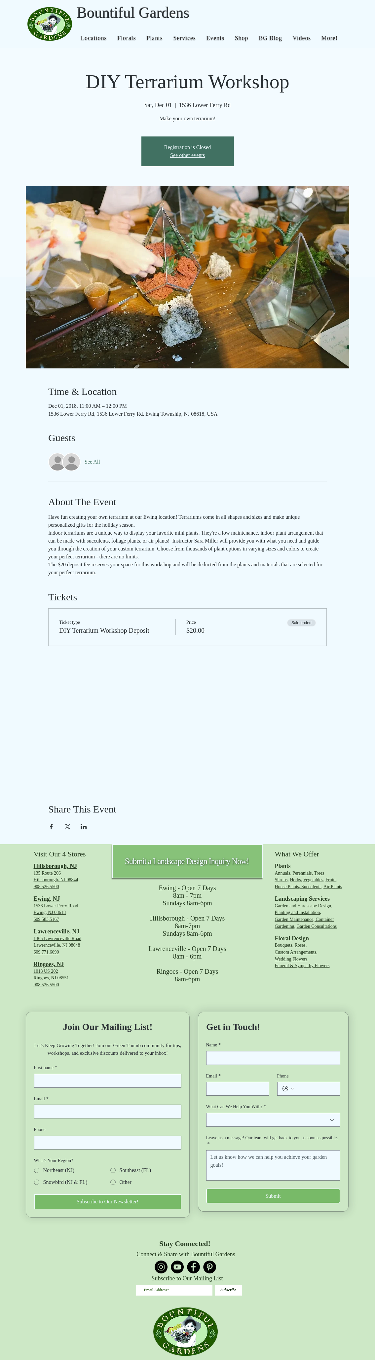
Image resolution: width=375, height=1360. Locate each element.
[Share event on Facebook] (51, 826)
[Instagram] (161, 1267)
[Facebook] (193, 1267)
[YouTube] (177, 1267)
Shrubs (281, 879)
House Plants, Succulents (298, 886)
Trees (319, 873)
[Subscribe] (228, 1290)
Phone (40, 1129)
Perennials (302, 873)
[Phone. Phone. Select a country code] (288, 1089)
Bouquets (283, 945)
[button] (94, 38)
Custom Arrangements (296, 952)
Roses (299, 945)
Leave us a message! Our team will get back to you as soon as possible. (272, 1141)
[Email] (105, 1111)
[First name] (105, 1080)
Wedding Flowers (291, 959)
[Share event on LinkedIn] (84, 826)
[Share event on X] (67, 826)
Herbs (295, 879)
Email (41, 1099)
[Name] (271, 1058)
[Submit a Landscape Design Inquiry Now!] (187, 861)
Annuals (282, 873)
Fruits (330, 879)
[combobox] (273, 1120)
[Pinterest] (209, 1267)
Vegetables (313, 879)
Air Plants (332, 886)
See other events (187, 155)
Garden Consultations (317, 926)
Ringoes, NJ (49, 964)
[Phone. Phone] (105, 1142)
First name (45, 1068)
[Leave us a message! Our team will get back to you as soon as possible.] (273, 1165)
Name (213, 1045)
